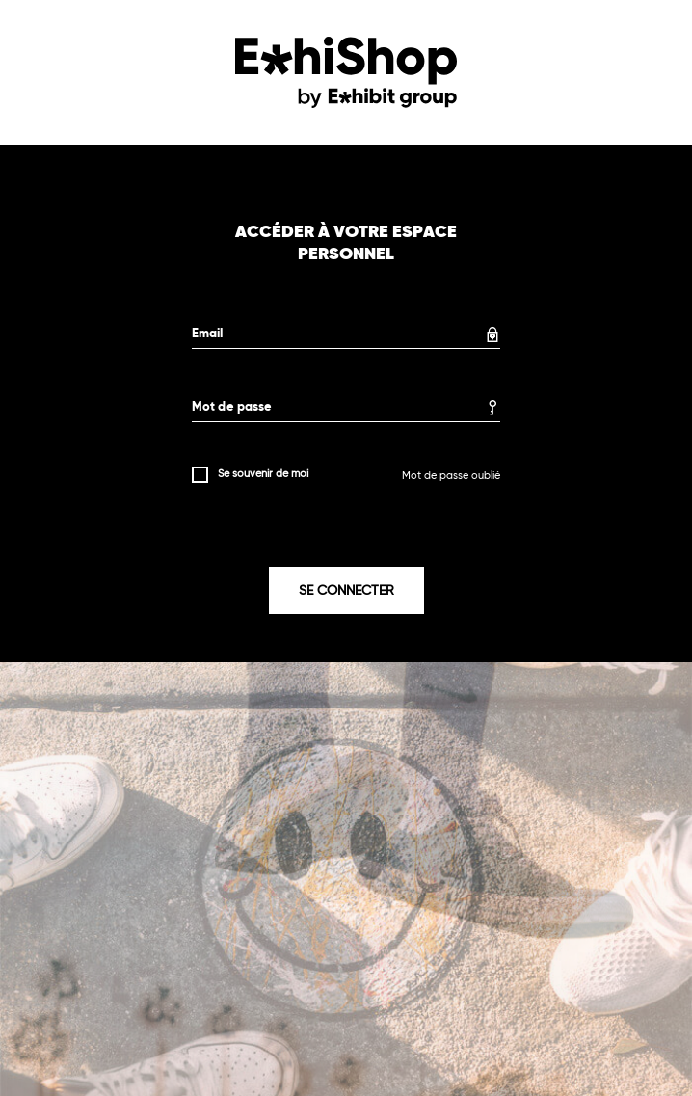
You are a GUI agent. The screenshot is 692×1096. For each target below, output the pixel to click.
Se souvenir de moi (263, 473)
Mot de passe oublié (451, 475)
